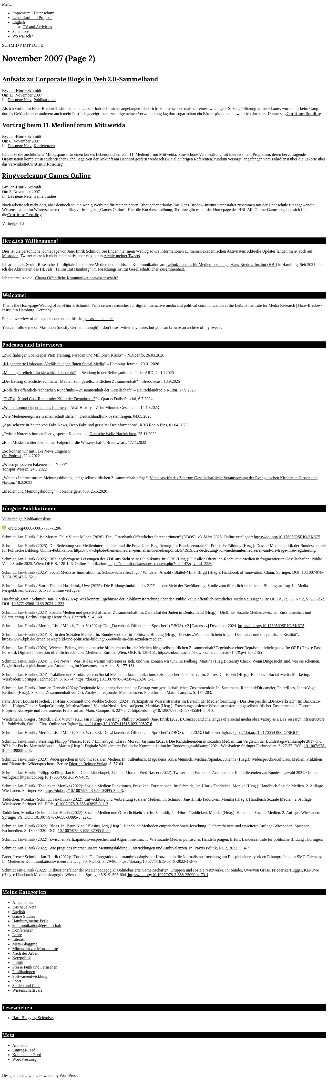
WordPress (68, 1075)
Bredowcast (116, 442)
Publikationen (45, 100)
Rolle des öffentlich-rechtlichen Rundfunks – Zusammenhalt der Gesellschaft (67, 390)
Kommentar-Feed (26, 1054)
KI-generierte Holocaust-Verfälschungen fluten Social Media (54, 364)
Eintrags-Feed (23, 1050)
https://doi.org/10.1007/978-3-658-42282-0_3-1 (114, 679)
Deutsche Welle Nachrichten (112, 434)
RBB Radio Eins (153, 425)
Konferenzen (44, 145)
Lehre (17, 935)
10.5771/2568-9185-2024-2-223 (38, 603)
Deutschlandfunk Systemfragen (105, 416)
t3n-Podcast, (12, 456)
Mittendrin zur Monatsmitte (35, 948)
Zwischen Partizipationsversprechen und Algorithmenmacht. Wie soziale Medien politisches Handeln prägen (138, 839)
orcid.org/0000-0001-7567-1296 (31, 528)
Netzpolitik (21, 958)
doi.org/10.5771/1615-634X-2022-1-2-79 (164, 861)
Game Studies (45, 196)
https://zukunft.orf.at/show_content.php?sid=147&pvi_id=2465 (210, 652)
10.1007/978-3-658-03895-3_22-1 (62, 817)
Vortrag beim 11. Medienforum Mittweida (63, 125)
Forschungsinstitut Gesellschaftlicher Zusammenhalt (141, 269)
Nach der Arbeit (25, 953)
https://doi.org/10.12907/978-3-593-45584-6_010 (172, 710)
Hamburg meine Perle (30, 921)
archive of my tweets (204, 327)
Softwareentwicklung (29, 976)
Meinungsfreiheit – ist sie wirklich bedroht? (40, 372)
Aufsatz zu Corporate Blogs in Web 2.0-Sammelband (80, 79)
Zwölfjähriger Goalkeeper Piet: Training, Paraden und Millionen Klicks (62, 355)
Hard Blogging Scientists (33, 1018)
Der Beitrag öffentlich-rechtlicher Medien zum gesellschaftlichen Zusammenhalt (70, 381)
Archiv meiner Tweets (122, 256)
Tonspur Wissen (15, 469)
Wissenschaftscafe (27, 990)
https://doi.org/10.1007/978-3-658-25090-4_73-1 (167, 875)
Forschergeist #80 (74, 491)
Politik (17, 962)
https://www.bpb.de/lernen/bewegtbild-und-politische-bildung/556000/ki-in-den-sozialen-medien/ (82, 639)
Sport (16, 981)
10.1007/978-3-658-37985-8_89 (84, 830)
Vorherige (10, 223)
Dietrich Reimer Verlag (88, 764)
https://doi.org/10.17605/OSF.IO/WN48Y (54, 777)
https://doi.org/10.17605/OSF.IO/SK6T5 (287, 537)
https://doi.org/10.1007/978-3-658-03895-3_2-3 (84, 790)
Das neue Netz (20, 100)
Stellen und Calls (26, 985)
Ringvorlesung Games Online (46, 176)
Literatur (19, 939)
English (18, 911)
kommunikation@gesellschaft (36, 925)
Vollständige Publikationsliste (26, 519)
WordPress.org (24, 1059)
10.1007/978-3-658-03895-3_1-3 (81, 804)
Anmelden (20, 1045)
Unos (32, 1075)
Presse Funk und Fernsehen (34, 967)
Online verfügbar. (67, 590)
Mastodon (10, 256)
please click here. (99, 319)
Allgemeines (22, 902)
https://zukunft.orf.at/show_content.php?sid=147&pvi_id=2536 (160, 563)
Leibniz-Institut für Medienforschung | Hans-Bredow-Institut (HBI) (221, 264)
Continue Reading (303, 113)
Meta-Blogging (24, 944)
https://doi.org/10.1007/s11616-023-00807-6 (115, 724)
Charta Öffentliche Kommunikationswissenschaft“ (76, 278)
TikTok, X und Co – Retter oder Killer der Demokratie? (49, 399)
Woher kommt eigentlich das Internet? (35, 407)
